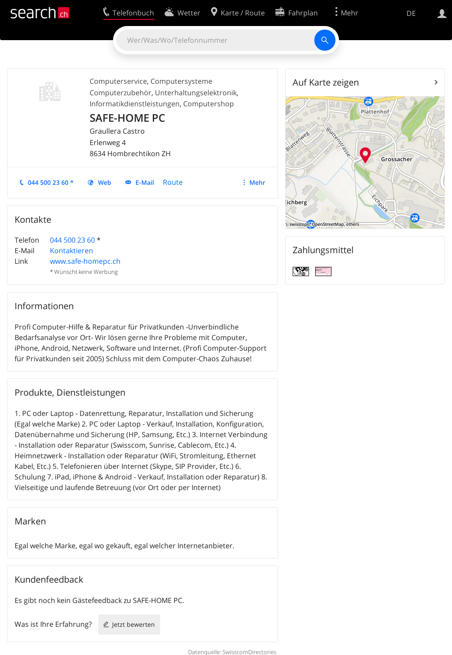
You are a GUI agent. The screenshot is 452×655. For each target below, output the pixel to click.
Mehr (257, 182)
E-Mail (145, 182)
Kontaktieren (71, 250)
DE (411, 13)
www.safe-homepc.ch (85, 261)
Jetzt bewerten (133, 624)
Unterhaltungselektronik (196, 92)
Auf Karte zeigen (326, 82)
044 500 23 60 (72, 240)
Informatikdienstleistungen (135, 104)
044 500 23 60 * (51, 182)
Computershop (208, 104)
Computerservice (118, 81)
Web (104, 182)
